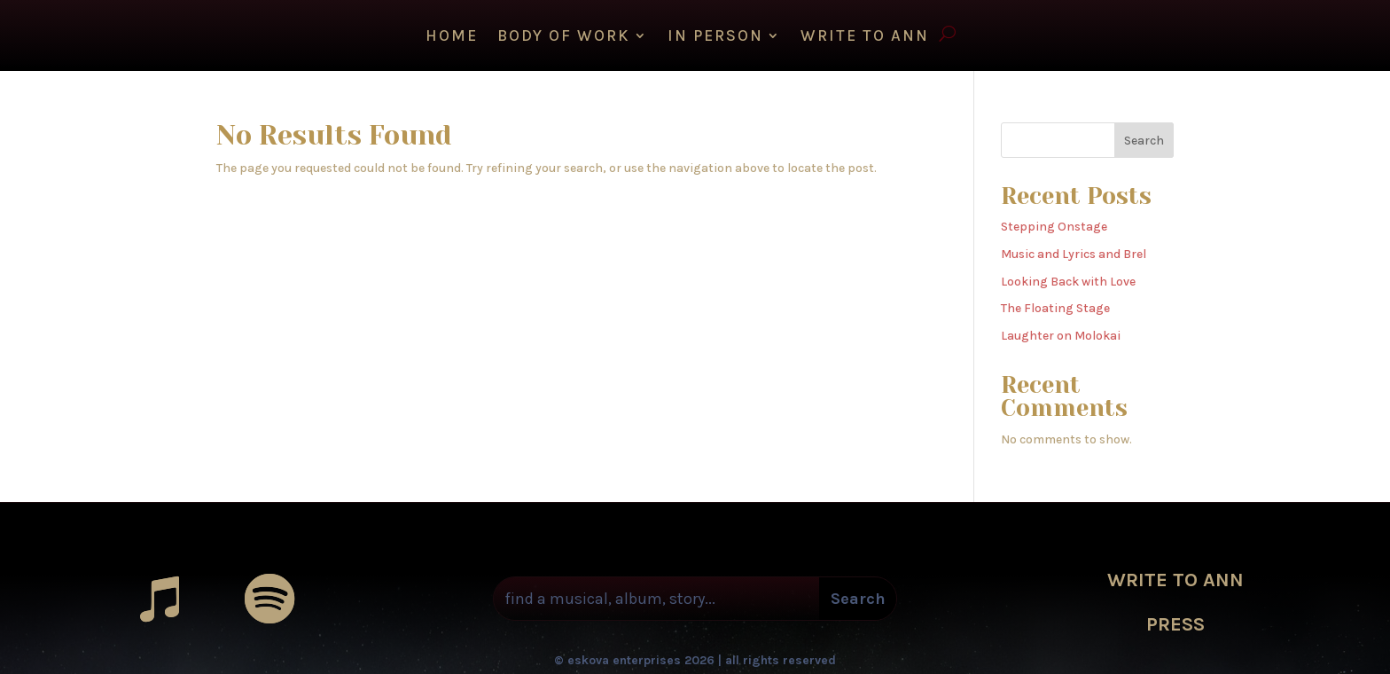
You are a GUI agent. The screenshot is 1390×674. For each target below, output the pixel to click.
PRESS (1175, 619)
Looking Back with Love (1068, 277)
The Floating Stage (1055, 303)
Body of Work (563, 37)
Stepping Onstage (1054, 222)
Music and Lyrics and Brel (1073, 249)
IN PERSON (715, 37)
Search (1144, 136)
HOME (452, 37)
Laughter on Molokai (1061, 331)
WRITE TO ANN (864, 37)
